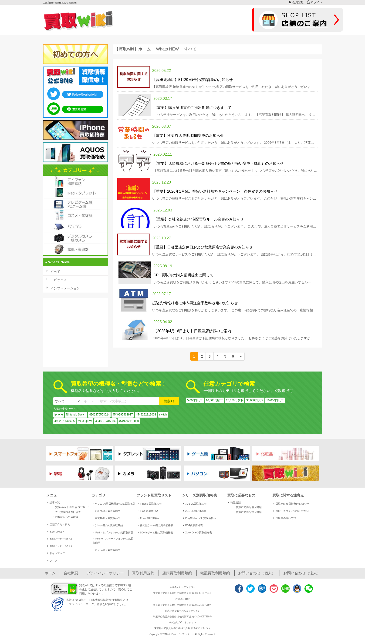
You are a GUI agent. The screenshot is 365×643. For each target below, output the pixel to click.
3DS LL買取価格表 (195, 503)
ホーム (50, 573)
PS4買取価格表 (193, 525)
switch (163, 414)
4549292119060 (129, 421)
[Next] (241, 356)
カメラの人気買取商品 (106, 550)
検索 (169, 401)
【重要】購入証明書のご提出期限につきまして (192, 108)
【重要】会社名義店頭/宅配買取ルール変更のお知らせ (198, 219)
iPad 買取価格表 (148, 510)
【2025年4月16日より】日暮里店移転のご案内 (192, 331)
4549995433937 (123, 414)
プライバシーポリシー (105, 573)
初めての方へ (56, 531)
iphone (58, 414)
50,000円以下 (275, 400)
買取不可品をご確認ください (291, 510)
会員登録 (296, 2)
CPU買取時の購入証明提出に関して (183, 275)
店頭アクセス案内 (58, 524)
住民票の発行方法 (285, 518)
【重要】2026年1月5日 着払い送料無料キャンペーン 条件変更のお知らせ (214, 191)
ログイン (314, 2)
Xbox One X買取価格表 (197, 532)
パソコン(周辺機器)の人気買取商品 (114, 503)
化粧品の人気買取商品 (106, 510)
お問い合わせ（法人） (302, 573)
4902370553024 (99, 414)
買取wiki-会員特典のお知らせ (291, 503)
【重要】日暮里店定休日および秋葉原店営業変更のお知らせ (202, 247)
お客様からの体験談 (64, 517)
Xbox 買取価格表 (148, 518)
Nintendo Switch (76, 414)
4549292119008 (146, 414)
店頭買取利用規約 (177, 573)
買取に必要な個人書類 (247, 507)
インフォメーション (65, 288)
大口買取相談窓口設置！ (67, 512)
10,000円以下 (214, 400)
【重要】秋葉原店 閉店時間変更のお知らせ (188, 135)
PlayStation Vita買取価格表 (199, 518)
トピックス (59, 280)
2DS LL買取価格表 (195, 510)
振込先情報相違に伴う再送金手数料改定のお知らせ (195, 303)
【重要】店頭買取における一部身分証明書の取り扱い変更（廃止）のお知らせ (218, 163)
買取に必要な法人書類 (247, 512)
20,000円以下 (234, 400)
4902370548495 (64, 421)
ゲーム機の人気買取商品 (108, 525)
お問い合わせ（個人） (256, 573)
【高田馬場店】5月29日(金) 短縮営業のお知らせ (192, 80)
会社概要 (71, 573)
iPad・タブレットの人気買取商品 (113, 532)
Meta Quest (85, 421)
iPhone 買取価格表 (149, 503)
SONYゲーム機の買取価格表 (155, 532)
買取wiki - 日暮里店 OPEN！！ (70, 507)
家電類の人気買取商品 (106, 518)
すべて (55, 271)
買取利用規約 (143, 573)
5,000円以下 (195, 400)
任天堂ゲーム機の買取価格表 (155, 525)
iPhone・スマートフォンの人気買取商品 (113, 540)
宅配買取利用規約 (215, 573)
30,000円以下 (254, 400)
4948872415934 (105, 421)
